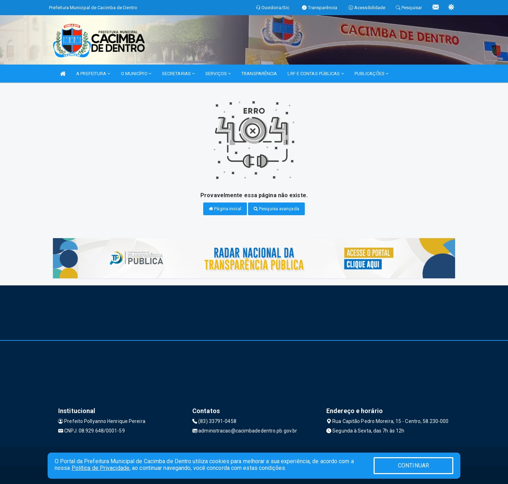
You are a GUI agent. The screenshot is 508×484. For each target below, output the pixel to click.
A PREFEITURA (93, 73)
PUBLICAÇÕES (371, 73)
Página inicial (225, 208)
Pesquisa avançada (276, 208)
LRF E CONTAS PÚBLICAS (316, 73)
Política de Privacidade (100, 468)
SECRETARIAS (178, 73)
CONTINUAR (413, 465)
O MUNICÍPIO (136, 73)
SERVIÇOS (218, 73)
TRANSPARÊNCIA (259, 73)
